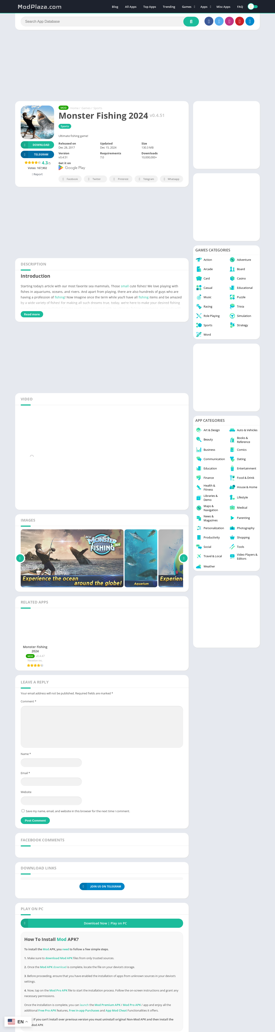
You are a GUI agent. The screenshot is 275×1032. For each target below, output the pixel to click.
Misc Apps (223, 7)
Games (186, 7)
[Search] (110, 22)
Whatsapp (171, 179)
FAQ (240, 7)
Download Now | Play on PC (74, 923)
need (65, 949)
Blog (115, 7)
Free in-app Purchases (84, 1010)
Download (35, 145)
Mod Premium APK (107, 1005)
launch (84, 1005)
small (125, 286)
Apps (203, 7)
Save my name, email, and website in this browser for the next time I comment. (78, 811)
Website (26, 792)
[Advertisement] (137, 65)
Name (26, 754)
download (60, 967)
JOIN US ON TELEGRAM (100, 886)
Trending (169, 7)
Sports (97, 108)
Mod (62, 939)
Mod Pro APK (132, 1005)
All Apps (130, 7)
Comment (28, 701)
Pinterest (120, 179)
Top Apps (149, 7)
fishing (60, 297)
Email (25, 773)
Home (74, 108)
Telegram (145, 179)
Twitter (94, 179)
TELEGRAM (34, 154)
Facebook (69, 179)
